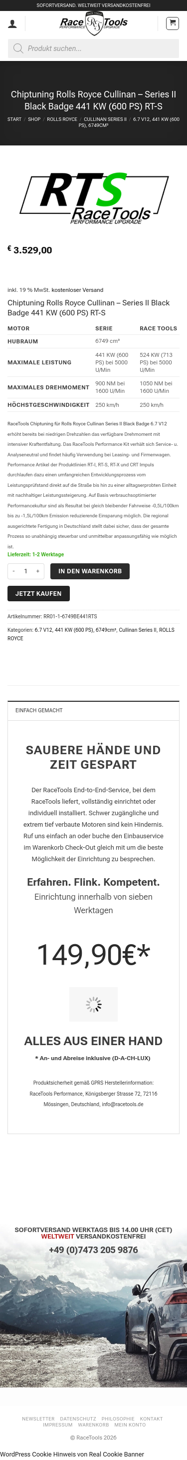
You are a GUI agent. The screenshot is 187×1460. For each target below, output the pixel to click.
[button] (172, 23)
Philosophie (118, 1419)
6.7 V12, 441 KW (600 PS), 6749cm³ (75, 630)
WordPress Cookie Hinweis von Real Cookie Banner (72, 1454)
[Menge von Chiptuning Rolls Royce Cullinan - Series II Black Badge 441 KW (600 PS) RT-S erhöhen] (38, 571)
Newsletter (38, 1419)
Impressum (58, 1425)
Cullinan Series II (105, 119)
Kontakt (151, 1419)
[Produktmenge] (25, 571)
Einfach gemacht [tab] (39, 710)
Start (14, 119)
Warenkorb (93, 1425)
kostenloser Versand (77, 289)
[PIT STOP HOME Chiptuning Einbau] (93, 1004)
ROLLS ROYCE (62, 119)
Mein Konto (130, 1425)
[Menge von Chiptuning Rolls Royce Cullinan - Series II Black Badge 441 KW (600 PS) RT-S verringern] (13, 571)
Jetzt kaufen (38, 593)
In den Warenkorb (90, 571)
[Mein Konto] (12, 23)
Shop (34, 119)
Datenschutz (78, 1419)
